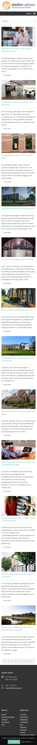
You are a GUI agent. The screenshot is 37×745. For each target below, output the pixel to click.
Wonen (3, 714)
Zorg (3, 725)
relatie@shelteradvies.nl (13, 688)
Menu (31, 13)
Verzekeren (5, 722)
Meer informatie (26, 742)
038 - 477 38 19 (10, 685)
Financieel (23, 727)
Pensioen (4, 719)
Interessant (24, 717)
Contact (22, 732)
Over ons (23, 714)
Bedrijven (23, 730)
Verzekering (24, 722)
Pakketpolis (24, 719)
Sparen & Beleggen (8, 717)
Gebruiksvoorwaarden (27, 735)
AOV (21, 725)
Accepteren (14, 741)
